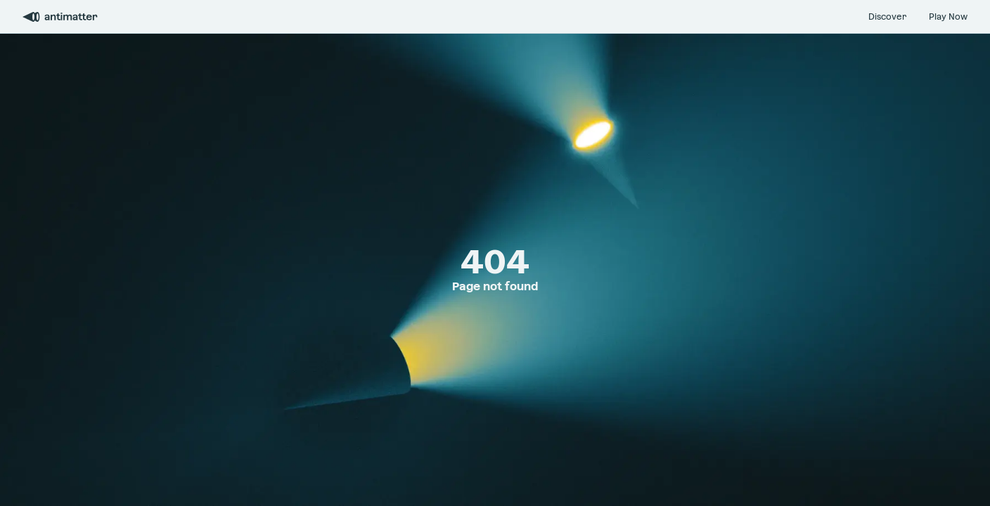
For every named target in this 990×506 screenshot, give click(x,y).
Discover (887, 17)
